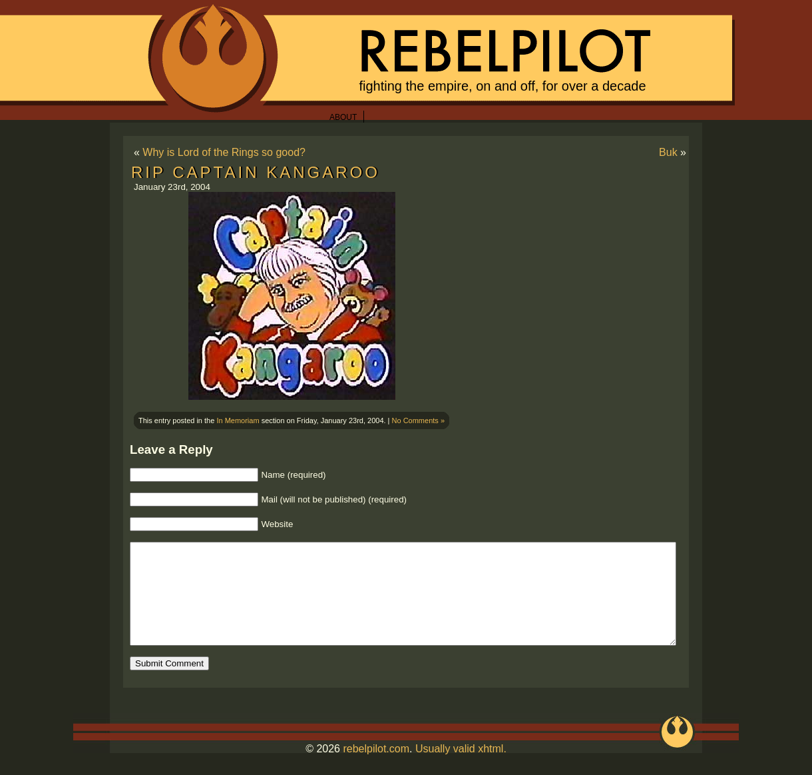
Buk (668, 152)
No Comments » (418, 420)
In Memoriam (237, 420)
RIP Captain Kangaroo (255, 172)
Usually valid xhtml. (461, 768)
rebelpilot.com (376, 768)
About (343, 117)
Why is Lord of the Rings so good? (223, 152)
